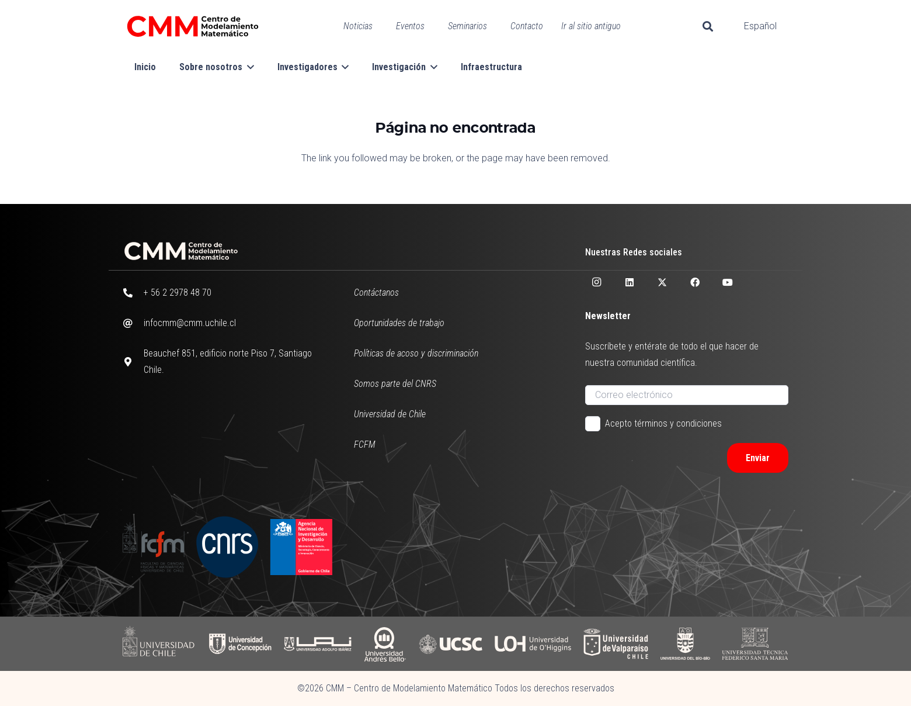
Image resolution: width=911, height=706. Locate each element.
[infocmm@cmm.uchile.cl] (133, 323)
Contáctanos (376, 292)
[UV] (616, 644)
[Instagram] (597, 282)
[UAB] (384, 644)
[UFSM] (755, 644)
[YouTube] (727, 282)
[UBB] (685, 644)
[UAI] (317, 644)
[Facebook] (695, 282)
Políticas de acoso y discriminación (416, 353)
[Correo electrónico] (686, 395)
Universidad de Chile (390, 414)
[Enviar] (757, 458)
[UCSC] (450, 644)
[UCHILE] (159, 644)
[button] (707, 26)
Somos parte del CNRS (395, 383)
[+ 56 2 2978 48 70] (133, 292)
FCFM (364, 444)
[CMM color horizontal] (193, 26)
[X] (662, 282)
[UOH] (533, 644)
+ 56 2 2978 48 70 (177, 292)
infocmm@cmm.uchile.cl (190, 322)
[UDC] (239, 644)
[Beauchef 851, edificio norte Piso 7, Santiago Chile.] (133, 361)
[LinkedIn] (629, 282)
